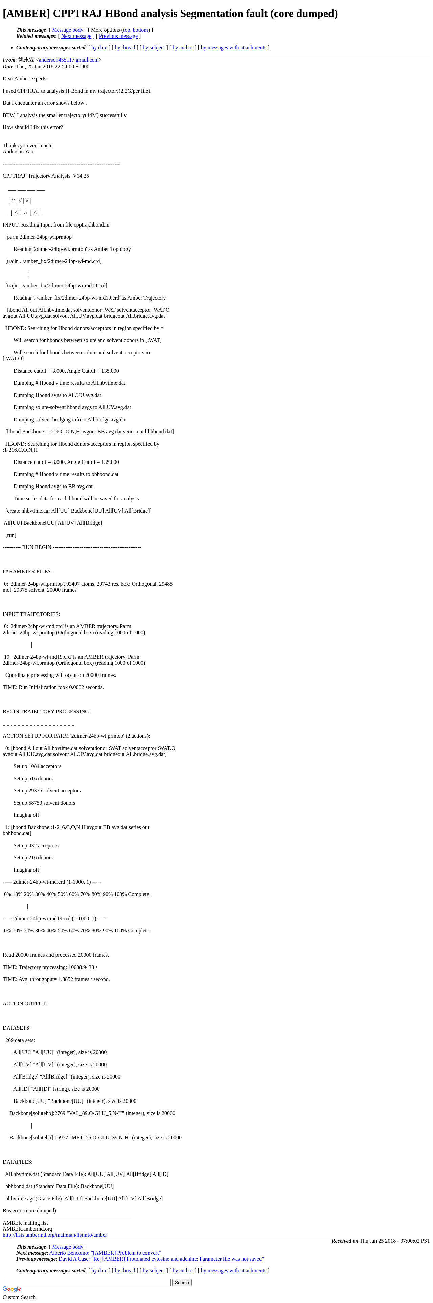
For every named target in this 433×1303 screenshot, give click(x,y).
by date (99, 47)
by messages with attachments (233, 47)
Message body (67, 30)
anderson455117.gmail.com (69, 60)
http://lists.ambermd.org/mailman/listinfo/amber (55, 1235)
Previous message (118, 36)
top (126, 30)
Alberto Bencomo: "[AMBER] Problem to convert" (105, 1253)
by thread (125, 47)
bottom (140, 30)
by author (183, 47)
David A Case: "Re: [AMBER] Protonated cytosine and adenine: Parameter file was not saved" (161, 1259)
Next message (76, 36)
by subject (154, 47)
